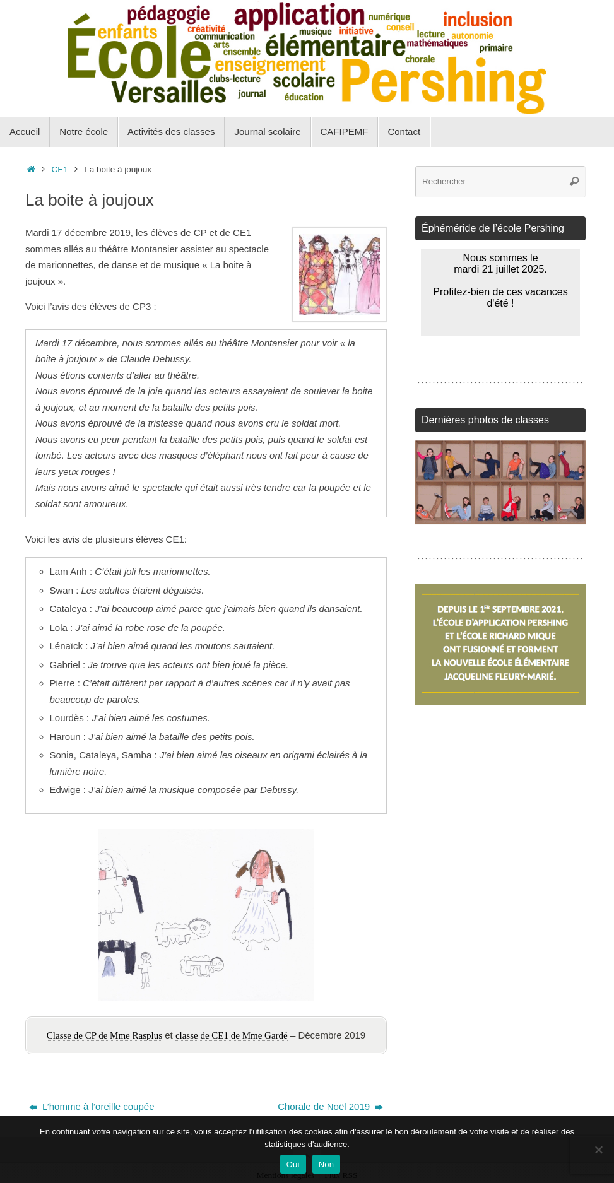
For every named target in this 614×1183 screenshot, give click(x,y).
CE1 (60, 169)
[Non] (598, 1149)
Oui (293, 1164)
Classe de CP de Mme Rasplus (104, 1035)
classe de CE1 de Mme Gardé (231, 1035)
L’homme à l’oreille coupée (92, 1106)
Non (326, 1164)
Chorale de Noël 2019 (330, 1106)
